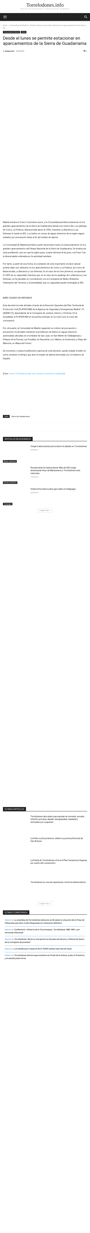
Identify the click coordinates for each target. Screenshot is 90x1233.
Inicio (5, 25)
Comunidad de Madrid (18, 25)
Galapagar (8, 471)
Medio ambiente (10, 428)
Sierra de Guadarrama (20, 383)
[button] (86, 17)
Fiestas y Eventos (10, 449)
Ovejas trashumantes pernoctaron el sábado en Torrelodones (58, 413)
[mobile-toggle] (5, 17)
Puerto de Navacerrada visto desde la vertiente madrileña (36, 340)
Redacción (9, 51)
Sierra (23, 32)
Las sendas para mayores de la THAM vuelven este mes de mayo (43, 915)
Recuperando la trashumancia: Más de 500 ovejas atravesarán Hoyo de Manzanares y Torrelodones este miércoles (55, 437)
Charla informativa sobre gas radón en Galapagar (53, 455)
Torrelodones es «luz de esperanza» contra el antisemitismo (58, 849)
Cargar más (45, 477)
